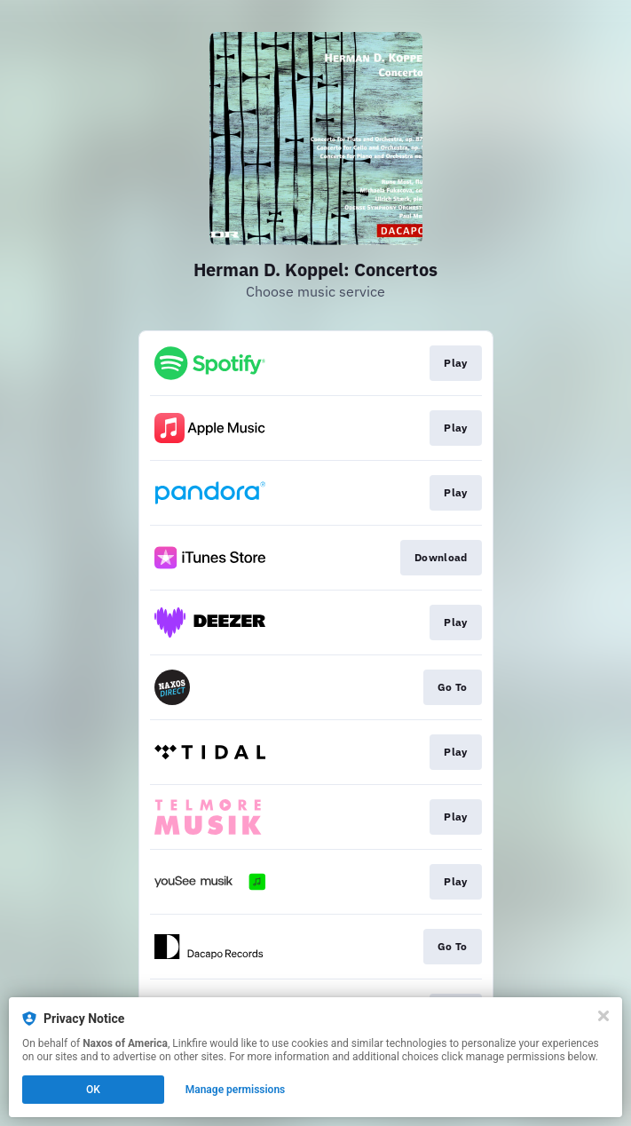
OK (93, 1089)
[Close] (603, 1016)
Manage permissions (235, 1089)
